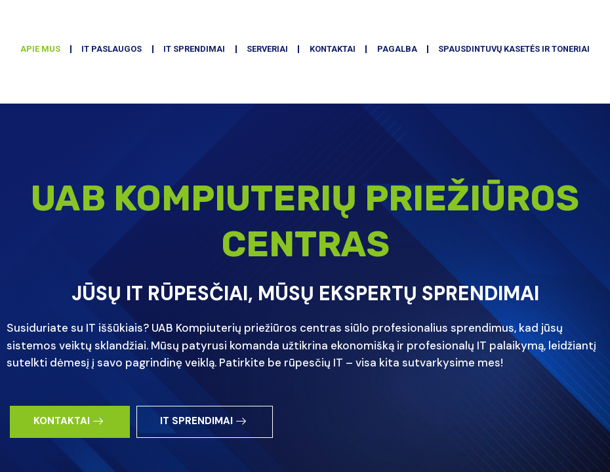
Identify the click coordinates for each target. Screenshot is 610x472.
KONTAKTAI (436, 115)
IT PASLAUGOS (182, 115)
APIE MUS (100, 115)
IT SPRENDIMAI (276, 115)
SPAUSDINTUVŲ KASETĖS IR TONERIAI (305, 145)
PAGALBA (510, 115)
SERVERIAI (360, 115)
